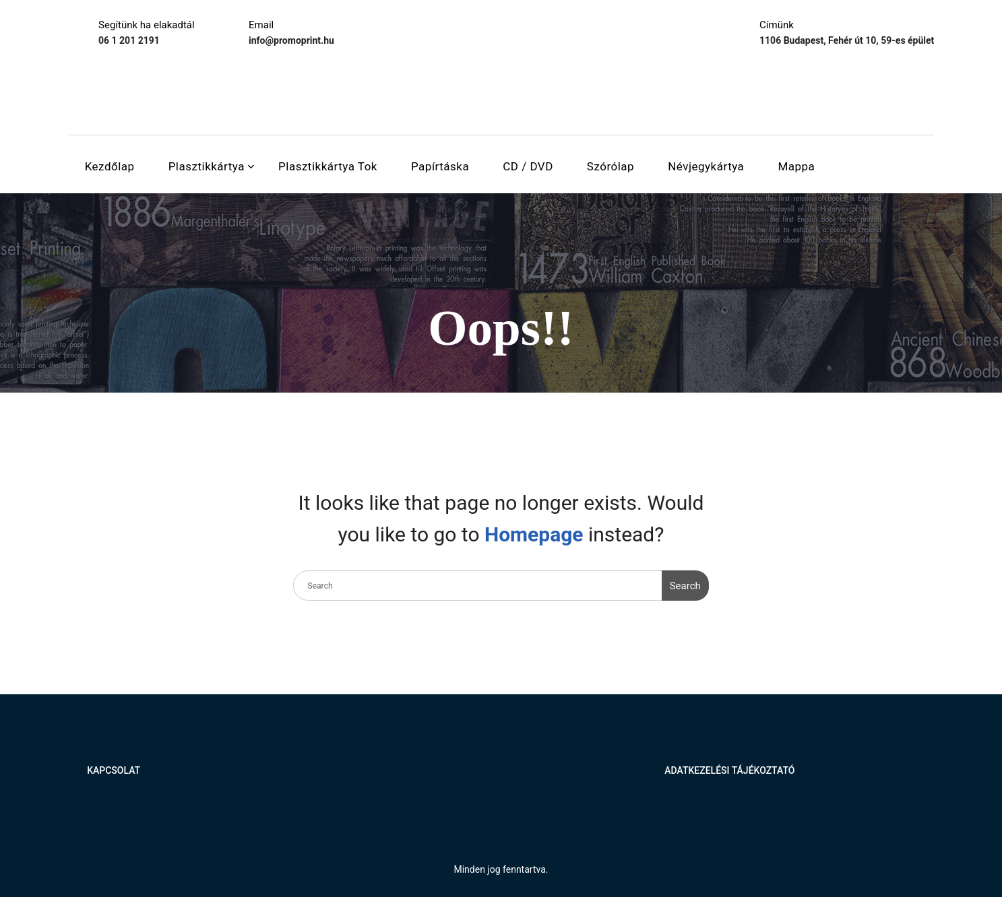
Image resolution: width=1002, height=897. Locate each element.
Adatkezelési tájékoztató (729, 770)
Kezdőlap (110, 166)
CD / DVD (528, 166)
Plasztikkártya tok (327, 166)
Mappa (796, 166)
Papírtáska (440, 166)
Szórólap (610, 166)
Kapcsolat (113, 770)
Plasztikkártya (206, 166)
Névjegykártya (706, 166)
